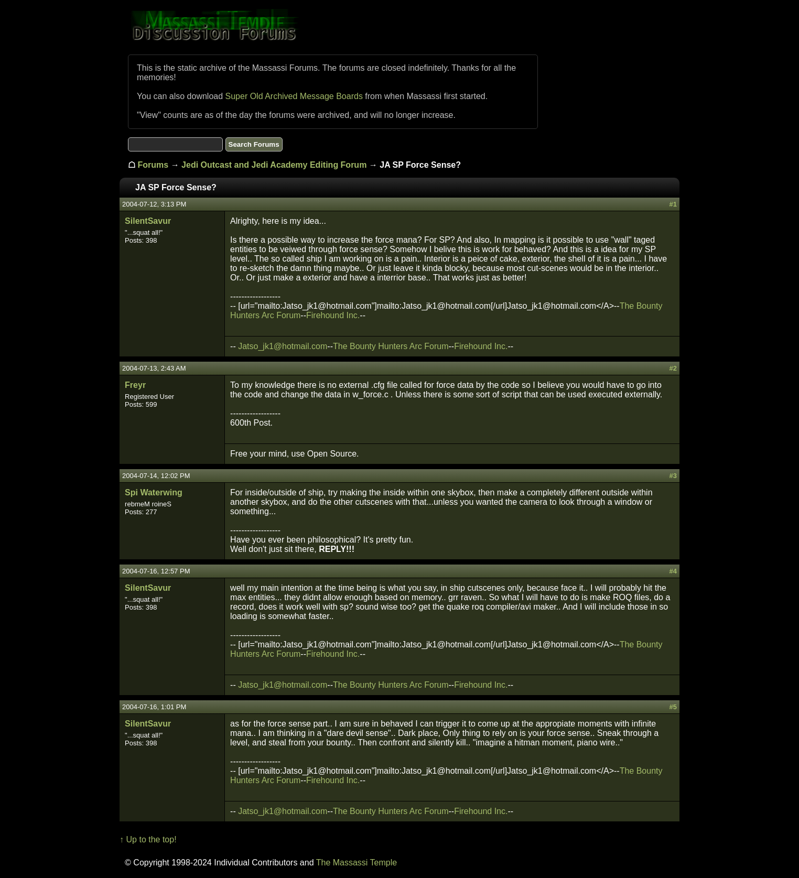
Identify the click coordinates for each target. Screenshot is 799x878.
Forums (153, 164)
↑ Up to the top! (148, 839)
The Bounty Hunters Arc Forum (391, 346)
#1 (672, 204)
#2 (672, 368)
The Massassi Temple (356, 862)
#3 (672, 476)
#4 (672, 571)
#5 (672, 707)
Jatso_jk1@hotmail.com (282, 346)
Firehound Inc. (333, 315)
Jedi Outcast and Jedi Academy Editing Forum (273, 164)
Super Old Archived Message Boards (294, 96)
